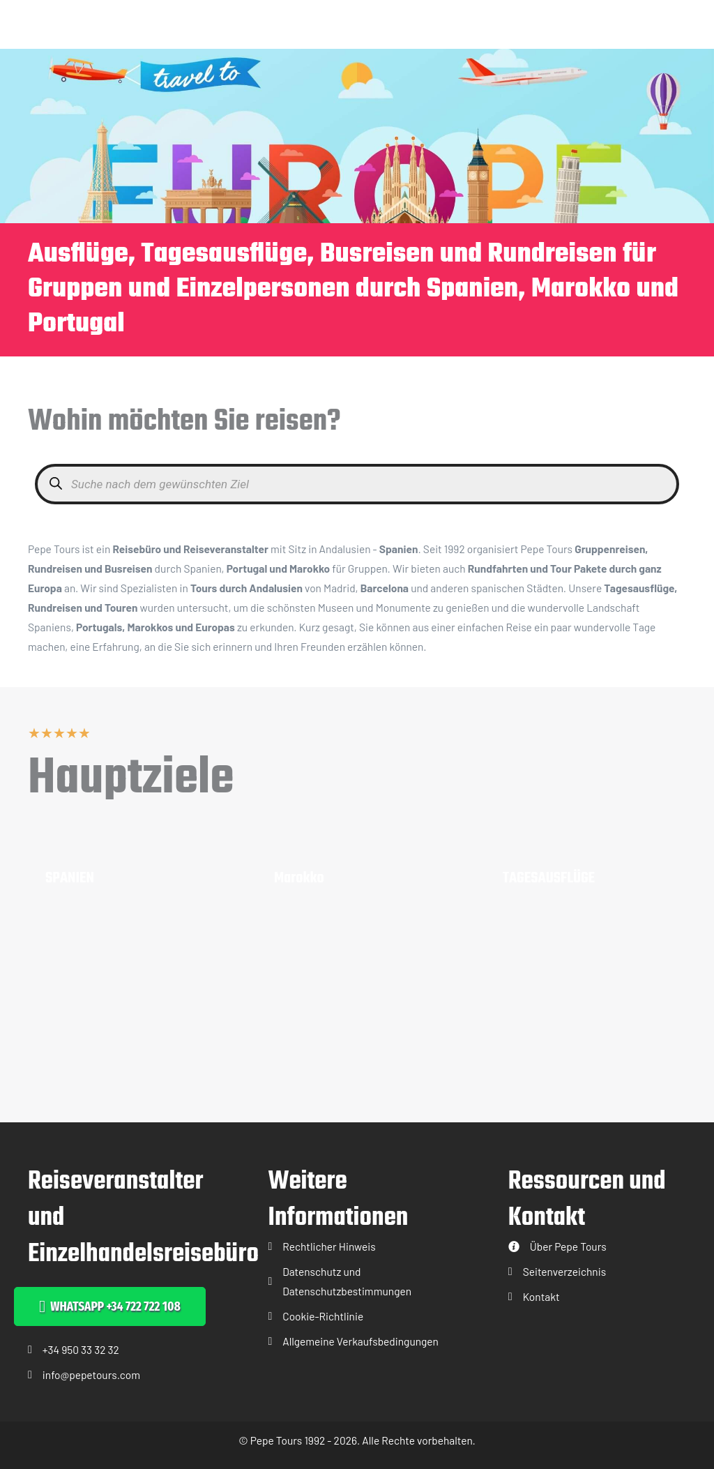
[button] (110, 1306)
